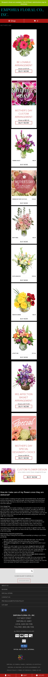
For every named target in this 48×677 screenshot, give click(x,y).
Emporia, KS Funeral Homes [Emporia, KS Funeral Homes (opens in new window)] (16, 664)
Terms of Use (36, 670)
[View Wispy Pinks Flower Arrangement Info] (24, 221)
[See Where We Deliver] (24, 580)
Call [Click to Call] (8, 675)
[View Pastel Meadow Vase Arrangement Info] (24, 260)
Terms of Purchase (24, 670)
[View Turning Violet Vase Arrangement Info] (24, 144)
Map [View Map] (24, 675)
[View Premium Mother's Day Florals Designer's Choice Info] (24, 183)
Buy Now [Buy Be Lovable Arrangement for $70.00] (24, 71)
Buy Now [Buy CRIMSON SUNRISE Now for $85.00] (24, 319)
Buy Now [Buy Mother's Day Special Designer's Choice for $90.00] (24, 458)
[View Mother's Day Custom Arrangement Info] (24, 93)
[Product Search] (24, 571)
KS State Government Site (31, 667)
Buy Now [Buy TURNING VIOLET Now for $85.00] (24, 164)
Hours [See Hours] (40, 675)
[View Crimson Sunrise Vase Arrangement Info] (24, 298)
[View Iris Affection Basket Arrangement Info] (24, 376)
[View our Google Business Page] (25, 611)
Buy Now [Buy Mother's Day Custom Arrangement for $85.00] (24, 122)
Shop (11, 20)
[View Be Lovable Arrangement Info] (24, 44)
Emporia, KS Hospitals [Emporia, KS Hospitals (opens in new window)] (33, 664)
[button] (24, 646)
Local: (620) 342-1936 (24, 624)
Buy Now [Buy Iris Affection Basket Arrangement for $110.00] (24, 406)
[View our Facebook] (22, 611)
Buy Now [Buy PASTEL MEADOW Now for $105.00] (24, 280)
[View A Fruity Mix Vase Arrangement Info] (24, 337)
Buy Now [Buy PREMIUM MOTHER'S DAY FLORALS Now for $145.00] (24, 203)
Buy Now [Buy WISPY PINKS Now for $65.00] (24, 242)
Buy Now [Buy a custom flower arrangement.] (32, 477)
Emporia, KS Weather (15, 667)
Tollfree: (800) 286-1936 (24, 627)
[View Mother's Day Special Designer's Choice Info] (24, 428)
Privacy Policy (12, 670)
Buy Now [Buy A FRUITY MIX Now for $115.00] (24, 357)
